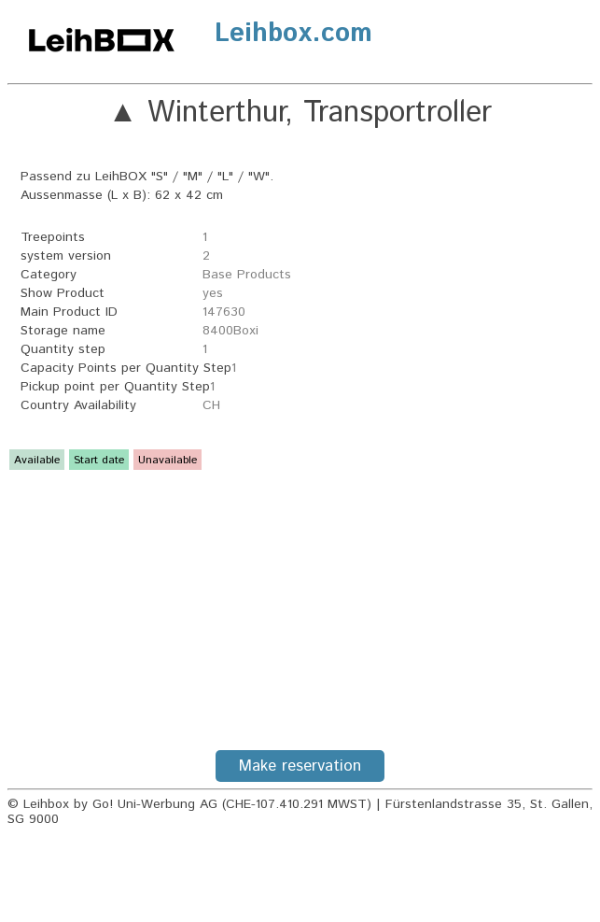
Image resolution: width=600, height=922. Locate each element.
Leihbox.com (293, 33)
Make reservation (300, 766)
